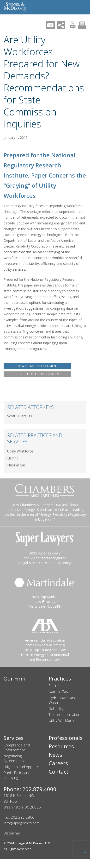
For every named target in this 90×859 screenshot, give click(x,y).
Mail (50, 25)
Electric (12, 458)
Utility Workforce (20, 451)
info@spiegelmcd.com (22, 823)
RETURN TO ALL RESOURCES (37, 374)
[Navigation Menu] (81, 8)
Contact (58, 771)
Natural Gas (16, 465)
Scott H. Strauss (19, 416)
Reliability (56, 708)
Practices (60, 678)
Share (61, 25)
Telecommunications (65, 714)
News (55, 754)
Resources (61, 746)
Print (82, 25)
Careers (58, 763)
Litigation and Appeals (21, 766)
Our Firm (14, 678)
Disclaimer (12, 833)
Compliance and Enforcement (17, 747)
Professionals (66, 737)
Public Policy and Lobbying (17, 775)
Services (14, 737)
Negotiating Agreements (14, 758)
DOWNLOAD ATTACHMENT (37, 366)
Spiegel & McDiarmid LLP (32, 843)
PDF (71, 25)
